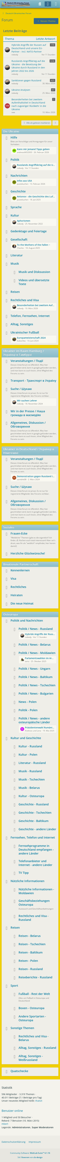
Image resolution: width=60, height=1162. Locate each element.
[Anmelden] (48, 4)
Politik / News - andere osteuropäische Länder (34, 720)
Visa (13, 578)
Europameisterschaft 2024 (31, 337)
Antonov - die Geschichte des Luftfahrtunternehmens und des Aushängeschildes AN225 (36, 196)
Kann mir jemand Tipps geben (33, 149)
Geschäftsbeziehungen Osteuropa (34, 902)
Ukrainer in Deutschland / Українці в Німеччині (28, 451)
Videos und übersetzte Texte (34, 282)
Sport (14, 985)
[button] (55, 122)
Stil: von (30, 1157)
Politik (15, 159)
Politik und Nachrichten (27, 620)
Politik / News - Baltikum (35, 677)
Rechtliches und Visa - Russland (33, 918)
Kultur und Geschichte (26, 738)
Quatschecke (19, 1071)
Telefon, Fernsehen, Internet (30, 316)
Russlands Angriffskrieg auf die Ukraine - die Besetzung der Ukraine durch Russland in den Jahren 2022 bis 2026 (36, 164)
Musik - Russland (30, 771)
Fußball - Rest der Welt (34, 994)
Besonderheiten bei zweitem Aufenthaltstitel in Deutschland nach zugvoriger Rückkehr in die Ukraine (36, 305)
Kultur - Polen (28, 754)
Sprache (16, 207)
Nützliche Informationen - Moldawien (36, 891)
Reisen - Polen (28, 961)
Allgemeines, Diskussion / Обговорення (28, 424)
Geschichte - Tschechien (35, 812)
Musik (15, 263)
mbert (5, 1123)
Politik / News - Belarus (35, 644)
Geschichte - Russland (34, 804)
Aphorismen (23, 220)
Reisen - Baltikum (31, 952)
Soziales (8, 527)
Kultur (15, 215)
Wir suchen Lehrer (27, 400)
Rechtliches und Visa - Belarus (33, 1038)
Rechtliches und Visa (25, 300)
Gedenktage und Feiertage (29, 231)
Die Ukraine (11, 131)
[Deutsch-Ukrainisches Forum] (16, 4)
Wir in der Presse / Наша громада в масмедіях (28, 413)
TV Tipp (24, 873)
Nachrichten (19, 175)
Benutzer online (12, 1111)
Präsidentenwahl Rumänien (40, 727)
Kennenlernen (20, 570)
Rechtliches (18, 587)
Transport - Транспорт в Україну (33, 380)
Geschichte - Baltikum (33, 821)
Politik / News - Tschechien (37, 685)
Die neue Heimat (22, 603)
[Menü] (56, 4)
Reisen (15, 292)
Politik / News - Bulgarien (36, 693)
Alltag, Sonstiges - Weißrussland (31, 1058)
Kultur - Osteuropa (31, 796)
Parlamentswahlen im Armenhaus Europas (40, 658)
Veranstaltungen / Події (27, 361)
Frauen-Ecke (19, 533)
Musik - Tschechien (32, 779)
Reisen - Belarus (30, 936)
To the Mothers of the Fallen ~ (33, 244)
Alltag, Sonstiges (22, 324)
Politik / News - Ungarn (34, 669)
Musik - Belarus (29, 788)
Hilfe (14, 137)
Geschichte (18, 191)
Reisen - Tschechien (32, 944)
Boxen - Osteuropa (31, 1008)
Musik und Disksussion (34, 272)
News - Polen (27, 702)
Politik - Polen (28, 710)
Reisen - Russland (31, 969)
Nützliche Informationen (27, 881)
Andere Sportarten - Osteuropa (32, 1018)
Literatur (17, 255)
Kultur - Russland (30, 746)
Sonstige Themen (22, 1028)
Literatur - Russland (32, 763)
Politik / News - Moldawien (37, 653)
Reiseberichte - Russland (35, 977)
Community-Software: (30, 1153)
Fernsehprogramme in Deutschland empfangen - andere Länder (36, 849)
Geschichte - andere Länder (37, 829)
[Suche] (40, 4)
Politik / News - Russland (36, 629)
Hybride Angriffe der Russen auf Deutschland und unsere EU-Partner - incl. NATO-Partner (40, 634)
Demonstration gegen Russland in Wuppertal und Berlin (36, 476)
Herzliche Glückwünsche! (28, 553)
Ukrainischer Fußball (25, 332)
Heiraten (17, 595)
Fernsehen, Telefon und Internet (33, 837)
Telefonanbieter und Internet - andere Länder (35, 863)
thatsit (38, 1100)
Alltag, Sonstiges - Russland (37, 1048)
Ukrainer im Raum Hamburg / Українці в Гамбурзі (23, 352)
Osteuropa (10, 614)
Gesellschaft (19, 239)
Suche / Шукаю (21, 389)
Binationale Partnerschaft (20, 564)
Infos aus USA (24, 180)
